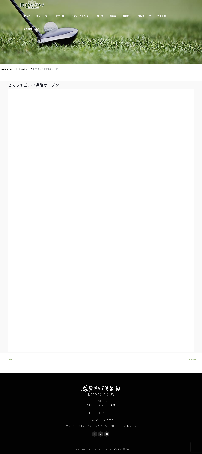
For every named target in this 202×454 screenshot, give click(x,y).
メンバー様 (41, 16)
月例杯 (8, 359)
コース (100, 16)
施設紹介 (127, 16)
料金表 (113, 16)
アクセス (161, 16)
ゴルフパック (144, 16)
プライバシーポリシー (107, 426)
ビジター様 (58, 16)
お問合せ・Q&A (31, 28)
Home (26, 16)
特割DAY (193, 359)
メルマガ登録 (85, 426)
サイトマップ (129, 426)
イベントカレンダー (81, 16)
